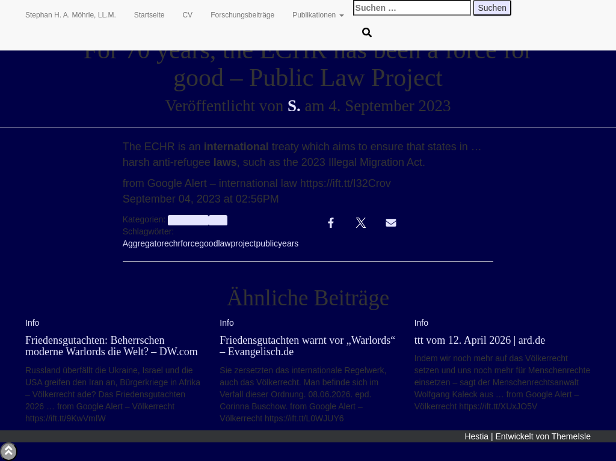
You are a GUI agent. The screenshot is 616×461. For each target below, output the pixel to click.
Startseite (149, 15)
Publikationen (317, 15)
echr (172, 243)
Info (218, 220)
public (267, 243)
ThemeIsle (571, 436)
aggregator (188, 220)
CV (187, 15)
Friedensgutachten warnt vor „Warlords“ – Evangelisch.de (307, 346)
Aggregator (143, 243)
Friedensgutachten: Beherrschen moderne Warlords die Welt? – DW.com (111, 346)
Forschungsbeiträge (242, 15)
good (208, 243)
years (288, 243)
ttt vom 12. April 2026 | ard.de (480, 340)
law (224, 243)
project (243, 243)
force (189, 243)
